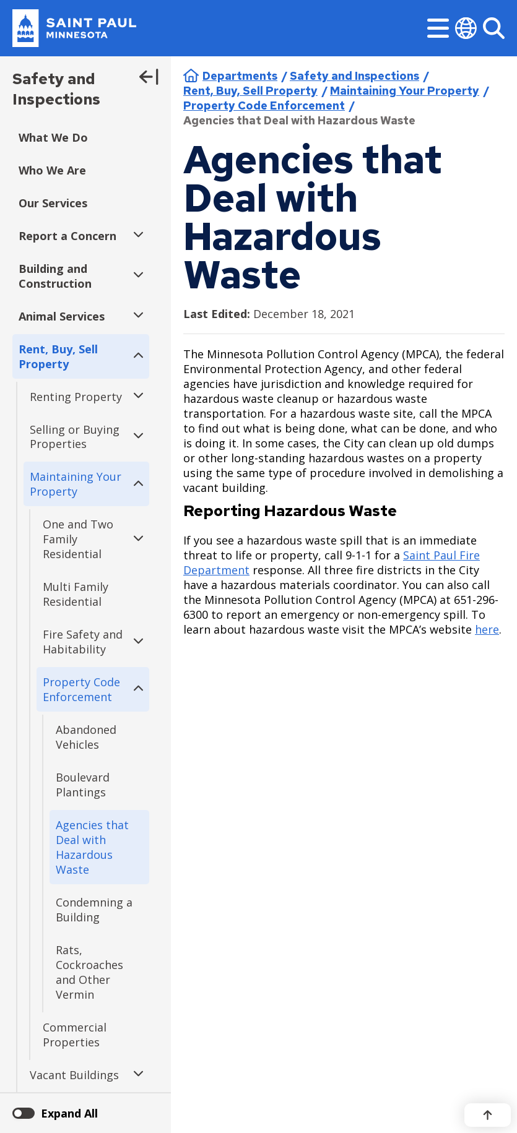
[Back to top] (487, 1115)
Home (191, 75)
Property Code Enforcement (264, 105)
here (487, 629)
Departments (239, 76)
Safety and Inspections (56, 89)
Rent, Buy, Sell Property (250, 91)
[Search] (494, 28)
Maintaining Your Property (404, 91)
